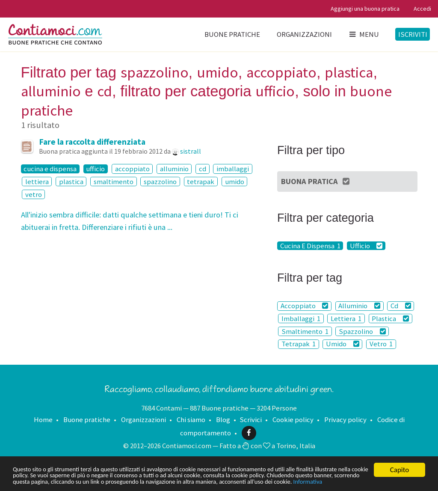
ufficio (95, 168)
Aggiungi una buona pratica (365, 8)
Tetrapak (298, 344)
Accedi (422, 8)
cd (202, 168)
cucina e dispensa (50, 168)
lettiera (37, 181)
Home (43, 419)
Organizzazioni (304, 34)
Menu (363, 34)
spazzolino (160, 181)
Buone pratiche (232, 34)
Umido (342, 344)
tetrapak (200, 181)
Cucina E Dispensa (310, 245)
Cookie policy (293, 419)
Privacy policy (345, 419)
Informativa (84, 481)
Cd (401, 306)
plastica (71, 181)
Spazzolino (362, 331)
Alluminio (359, 306)
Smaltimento (304, 331)
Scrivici (251, 419)
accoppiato (132, 168)
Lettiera (346, 318)
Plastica (390, 318)
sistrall (190, 151)
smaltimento (113, 181)
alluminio (174, 168)
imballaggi (232, 168)
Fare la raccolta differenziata (92, 142)
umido (234, 181)
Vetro (381, 344)
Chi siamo (191, 419)
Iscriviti (412, 34)
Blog (223, 419)
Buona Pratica (316, 181)
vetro (33, 194)
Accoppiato (304, 306)
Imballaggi (300, 318)
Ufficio (366, 245)
